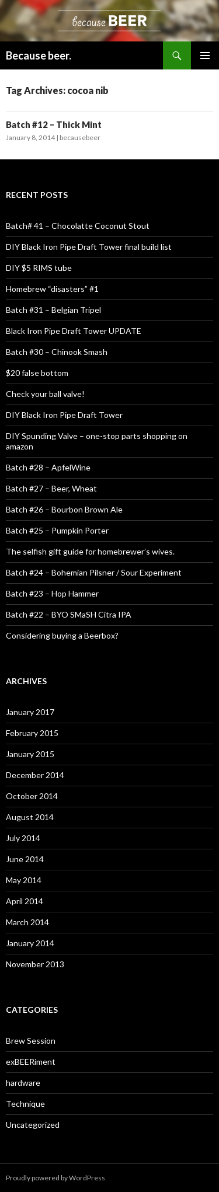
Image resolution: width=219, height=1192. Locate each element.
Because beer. (38, 55)
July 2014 (23, 838)
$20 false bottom (37, 373)
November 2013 (35, 964)
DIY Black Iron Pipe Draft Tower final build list (89, 247)
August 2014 (30, 817)
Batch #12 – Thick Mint (54, 124)
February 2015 (32, 733)
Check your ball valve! (45, 394)
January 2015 (30, 754)
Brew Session (30, 1040)
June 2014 (25, 859)
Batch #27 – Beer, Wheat (51, 488)
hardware (23, 1083)
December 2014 (35, 775)
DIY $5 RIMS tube (39, 268)
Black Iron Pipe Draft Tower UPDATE (73, 331)
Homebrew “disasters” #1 (52, 289)
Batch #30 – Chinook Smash (56, 352)
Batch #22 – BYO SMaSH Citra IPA (68, 614)
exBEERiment (30, 1061)
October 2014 (32, 796)
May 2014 (23, 880)
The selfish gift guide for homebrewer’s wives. (90, 551)
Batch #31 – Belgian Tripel (53, 310)
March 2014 (27, 922)
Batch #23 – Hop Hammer (52, 593)
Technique (25, 1104)
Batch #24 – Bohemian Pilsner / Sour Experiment (94, 572)
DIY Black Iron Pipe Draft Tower (64, 415)
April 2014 (24, 901)
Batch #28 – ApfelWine (48, 467)
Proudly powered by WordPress (55, 1177)
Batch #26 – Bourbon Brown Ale (64, 509)
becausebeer (80, 137)
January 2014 (30, 943)
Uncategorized (33, 1125)
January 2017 (30, 712)
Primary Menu (205, 55)
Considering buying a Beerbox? (62, 635)
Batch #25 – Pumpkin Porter (57, 530)
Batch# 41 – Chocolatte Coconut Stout (78, 226)
